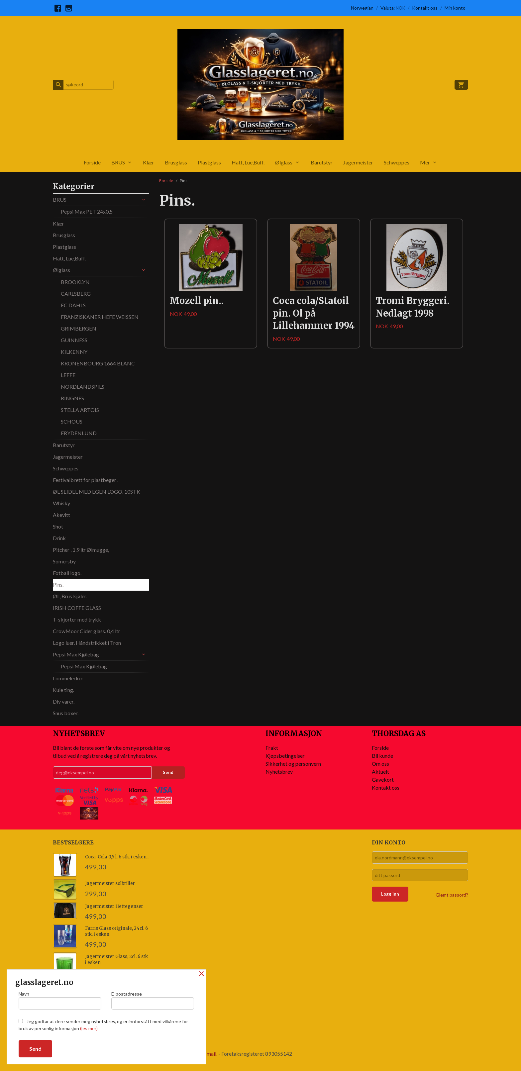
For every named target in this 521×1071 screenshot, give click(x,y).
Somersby (64, 561)
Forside (92, 162)
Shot (58, 526)
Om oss (380, 763)
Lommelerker (68, 678)
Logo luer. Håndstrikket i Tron (87, 642)
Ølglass (283, 162)
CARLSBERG (76, 293)
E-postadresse (152, 1000)
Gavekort (383, 779)
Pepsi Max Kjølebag (76, 654)
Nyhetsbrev (279, 771)
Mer (425, 162)
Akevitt (61, 515)
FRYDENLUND (79, 433)
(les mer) (89, 1028)
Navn (60, 1000)
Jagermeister (358, 162)
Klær (148, 162)
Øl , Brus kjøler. (70, 596)
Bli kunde (382, 755)
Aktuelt (380, 771)
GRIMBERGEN (78, 328)
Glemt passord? (452, 895)
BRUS (118, 162)
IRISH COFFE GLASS (77, 608)
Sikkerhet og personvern (293, 763)
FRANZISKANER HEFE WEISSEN (100, 317)
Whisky (61, 503)
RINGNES (72, 398)
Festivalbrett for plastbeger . (85, 480)
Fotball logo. (67, 573)
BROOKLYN (75, 282)
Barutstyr (322, 162)
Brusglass (176, 162)
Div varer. (63, 701)
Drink (59, 538)
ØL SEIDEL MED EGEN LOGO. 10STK (96, 491)
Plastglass (209, 162)
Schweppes (396, 162)
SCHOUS (71, 421)
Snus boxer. (65, 713)
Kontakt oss (385, 787)
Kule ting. (63, 690)
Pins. (58, 584)
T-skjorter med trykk (77, 619)
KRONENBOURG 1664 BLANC (98, 363)
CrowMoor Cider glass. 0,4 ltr (86, 631)
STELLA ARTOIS (80, 410)
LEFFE (68, 375)
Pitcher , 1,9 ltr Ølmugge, (81, 549)
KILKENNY (74, 351)
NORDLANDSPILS (82, 386)
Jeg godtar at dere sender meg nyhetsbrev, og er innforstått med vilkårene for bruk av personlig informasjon (103, 1025)
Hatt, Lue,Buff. (248, 162)
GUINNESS (74, 340)
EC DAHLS (73, 305)
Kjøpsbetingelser (285, 755)
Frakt (271, 747)
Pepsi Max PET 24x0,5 (87, 211)
